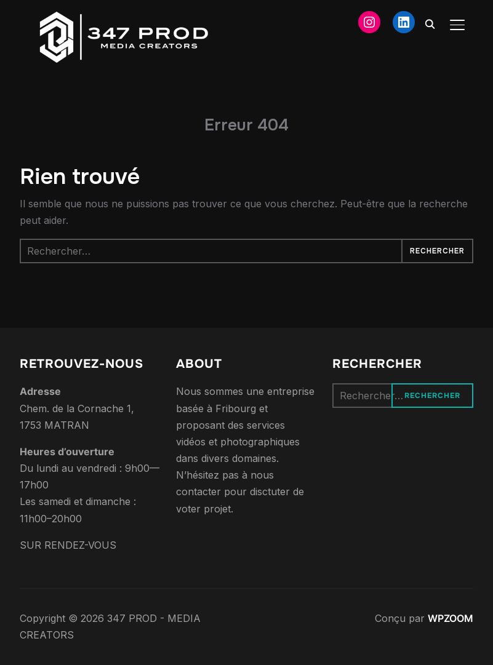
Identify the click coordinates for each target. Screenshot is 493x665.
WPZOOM (450, 618)
